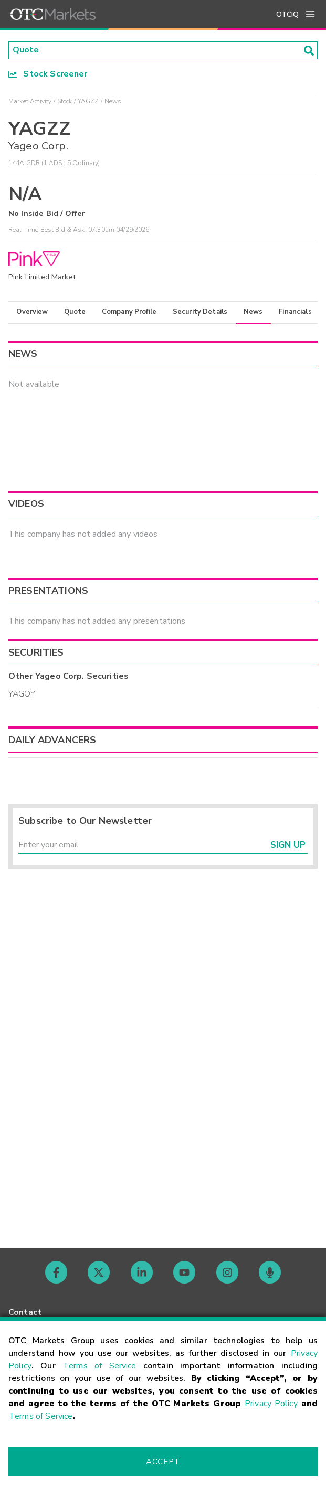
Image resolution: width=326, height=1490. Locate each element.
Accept (163, 1461)
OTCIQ (287, 14)
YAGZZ (88, 101)
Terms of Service (99, 1366)
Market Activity (29, 101)
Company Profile (129, 312)
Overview (32, 312)
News (253, 312)
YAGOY (21, 694)
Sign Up (288, 845)
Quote (75, 312)
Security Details (200, 312)
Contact (24, 1312)
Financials (295, 312)
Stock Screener (48, 74)
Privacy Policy (271, 1403)
